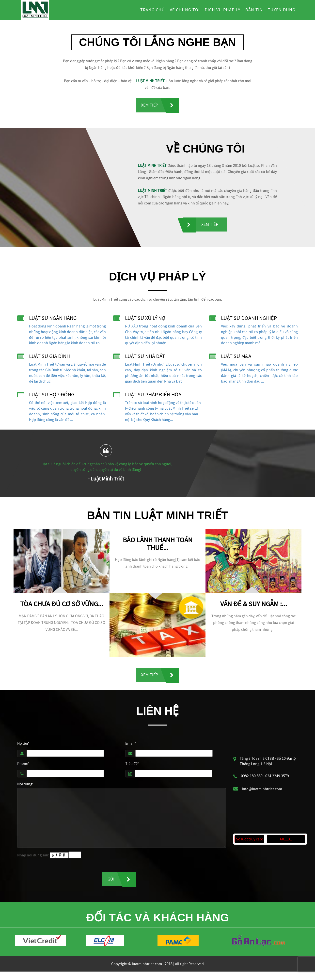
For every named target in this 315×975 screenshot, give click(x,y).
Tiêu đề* (132, 765)
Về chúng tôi (185, 10)
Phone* (23, 765)
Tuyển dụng (281, 10)
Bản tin (254, 10)
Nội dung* (25, 786)
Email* (130, 745)
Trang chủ (152, 10)
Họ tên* (23, 745)
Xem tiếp (149, 105)
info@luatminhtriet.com (262, 791)
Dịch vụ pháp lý (222, 10)
